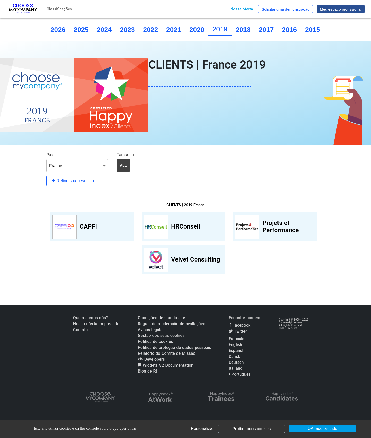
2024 (104, 29)
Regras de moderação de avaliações (171, 323)
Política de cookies (155, 341)
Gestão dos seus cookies (161, 335)
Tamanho (125, 154)
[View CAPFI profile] (92, 226)
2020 (196, 29)
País (50, 154)
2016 (289, 29)
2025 (81, 29)
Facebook (240, 325)
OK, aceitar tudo (323, 428)
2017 (266, 29)
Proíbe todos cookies (251, 429)
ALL (123, 165)
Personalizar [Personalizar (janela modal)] (202, 428)
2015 (312, 29)
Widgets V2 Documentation (165, 365)
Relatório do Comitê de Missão (167, 353)
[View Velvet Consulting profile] (183, 259)
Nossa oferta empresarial (96, 323)
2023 (127, 29)
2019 (220, 29)
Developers (151, 359)
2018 (243, 29)
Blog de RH (148, 371)
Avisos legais (150, 329)
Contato (80, 329)
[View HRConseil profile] (183, 226)
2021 (173, 29)
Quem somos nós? (90, 317)
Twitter (238, 331)
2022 (150, 29)
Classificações (59, 9)
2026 (57, 29)
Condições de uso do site (161, 317)
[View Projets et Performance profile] (275, 226)
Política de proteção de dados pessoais (174, 347)
